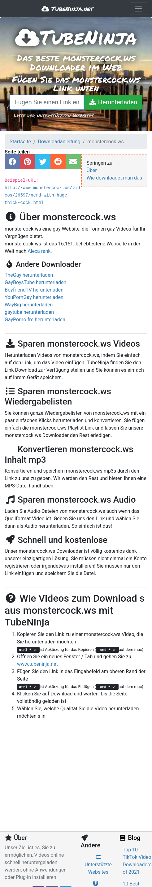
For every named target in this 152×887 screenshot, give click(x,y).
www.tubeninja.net (37, 664)
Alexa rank (39, 251)
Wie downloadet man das (114, 178)
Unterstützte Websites (98, 865)
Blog (129, 838)
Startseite (20, 142)
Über (92, 170)
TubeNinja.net (67, 8)
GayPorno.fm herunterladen (35, 319)
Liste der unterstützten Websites (53, 115)
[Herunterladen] (113, 102)
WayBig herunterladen (29, 305)
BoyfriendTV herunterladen (34, 290)
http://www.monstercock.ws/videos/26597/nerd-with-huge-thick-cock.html (42, 195)
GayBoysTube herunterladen (35, 282)
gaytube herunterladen (29, 312)
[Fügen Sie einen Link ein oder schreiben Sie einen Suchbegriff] (47, 102)
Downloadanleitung (59, 142)
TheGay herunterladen (29, 275)
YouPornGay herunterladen (34, 297)
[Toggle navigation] (138, 8)
